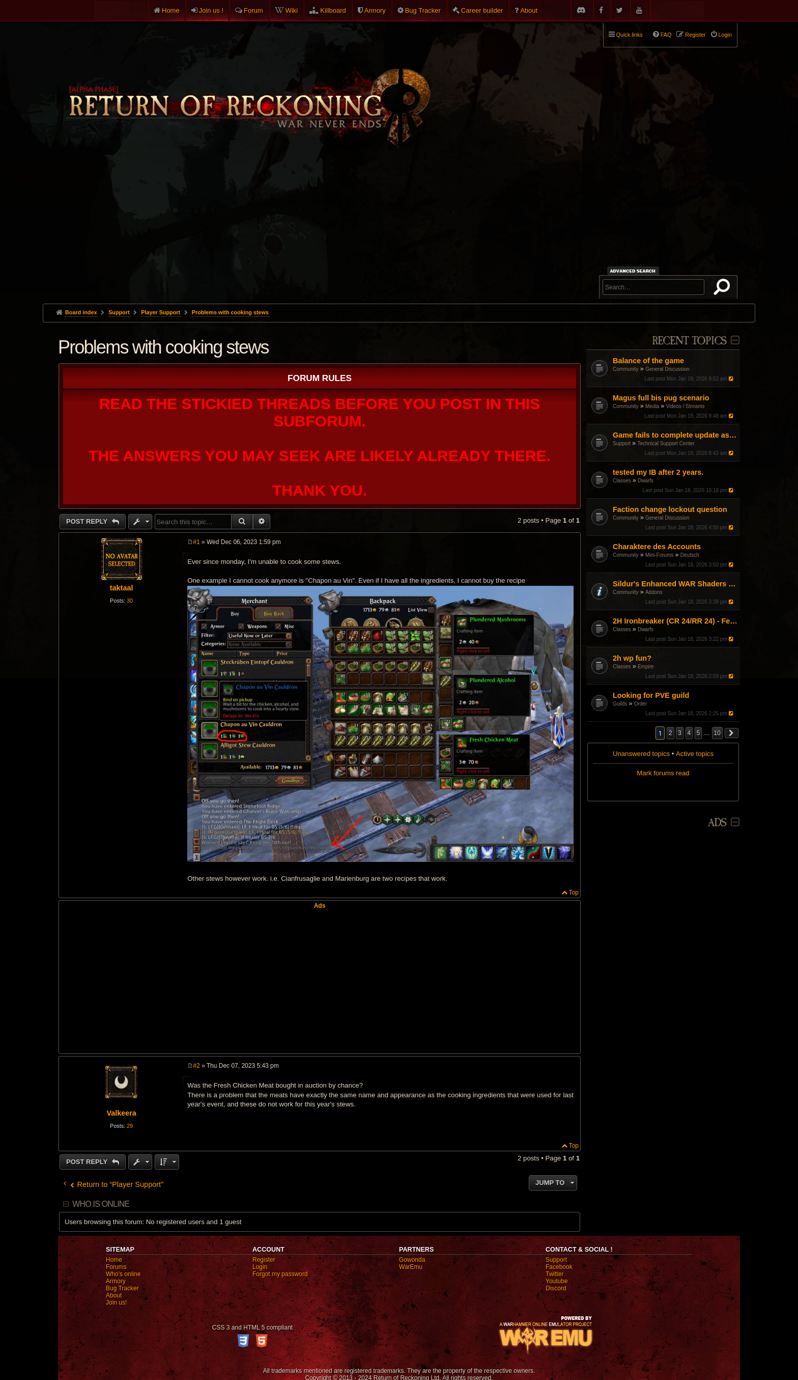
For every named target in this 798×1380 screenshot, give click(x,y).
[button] (732, 733)
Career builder (482, 10)
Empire (646, 666)
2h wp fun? (632, 658)
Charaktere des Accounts (657, 547)
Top (574, 892)
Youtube (557, 1281)
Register (263, 1259)
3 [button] (679, 733)
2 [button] (670, 733)
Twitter (554, 1274)
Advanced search (634, 270)
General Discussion (667, 369)
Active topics (695, 753)
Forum (253, 10)
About (528, 10)
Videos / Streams (685, 406)
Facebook (559, 1266)
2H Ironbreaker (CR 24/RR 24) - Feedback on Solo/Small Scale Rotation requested (675, 621)
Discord (556, 1288)
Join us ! (211, 10)
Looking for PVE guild (651, 695)
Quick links (629, 35)
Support (622, 443)
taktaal (121, 588)
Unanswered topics (641, 753)
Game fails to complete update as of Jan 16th (675, 435)
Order (640, 704)
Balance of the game (648, 361)
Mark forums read (663, 773)
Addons (654, 592)
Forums (116, 1266)
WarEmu (410, 1266)
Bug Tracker (423, 10)
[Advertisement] (399, 227)
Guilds (620, 704)
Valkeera (121, 1113)
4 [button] (689, 733)
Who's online (123, 1274)
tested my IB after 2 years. (658, 472)
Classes (622, 480)
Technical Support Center (665, 443)
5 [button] (698, 733)
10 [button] (717, 733)
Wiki (292, 10)
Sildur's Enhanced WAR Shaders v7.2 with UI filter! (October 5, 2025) (675, 584)
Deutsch (689, 555)
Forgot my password (280, 1274)
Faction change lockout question (670, 509)
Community (626, 369)
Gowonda (412, 1259)
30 (130, 601)
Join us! (116, 1302)
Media (652, 406)
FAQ (666, 35)
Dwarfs (645, 480)
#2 (196, 1065)
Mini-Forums (659, 555)
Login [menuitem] (725, 35)
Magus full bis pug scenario (661, 398)
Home (171, 10)
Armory (375, 10)
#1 (196, 542)
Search (724, 289)
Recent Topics (689, 341)
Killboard (333, 10)
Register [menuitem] (695, 35)
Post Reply (87, 521)
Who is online (100, 1204)
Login (259, 1266)
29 (130, 1126)
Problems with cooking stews (230, 312)
